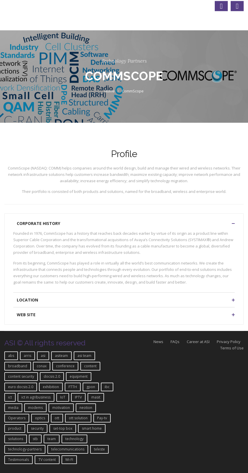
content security (21, 376)
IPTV (78, 397)
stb (35, 438)
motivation (61, 407)
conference (65, 366)
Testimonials (18, 459)
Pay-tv (102, 418)
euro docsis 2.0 (20, 386)
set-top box (62, 428)
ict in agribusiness (36, 397)
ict (10, 397)
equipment (79, 376)
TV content (47, 459)
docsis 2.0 (52, 376)
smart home (92, 428)
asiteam (61, 355)
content (90, 366)
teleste (99, 449)
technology (74, 438)
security (37, 428)
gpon (90, 386)
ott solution (78, 418)
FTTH (73, 386)
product (14, 428)
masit (95, 397)
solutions (15, 438)
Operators (16, 418)
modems (35, 407)
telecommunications (67, 449)
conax (42, 366)
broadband (17, 366)
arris (27, 355)
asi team (84, 355)
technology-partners (25, 449)
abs (11, 355)
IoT (62, 397)
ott (57, 418)
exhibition (51, 386)
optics (40, 418)
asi (43, 355)
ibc (107, 386)
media (13, 407)
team (51, 438)
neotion (85, 407)
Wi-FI (69, 459)
